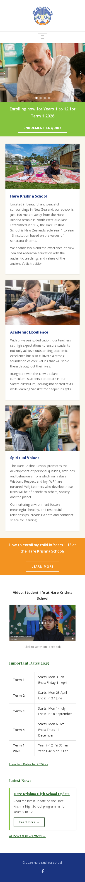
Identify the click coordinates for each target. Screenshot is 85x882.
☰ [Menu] (42, 37)
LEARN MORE (43, 566)
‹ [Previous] (4, 72)
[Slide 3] (45, 98)
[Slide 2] (40, 98)
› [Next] (81, 72)
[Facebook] (42, 871)
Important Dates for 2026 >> (28, 764)
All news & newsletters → (27, 836)
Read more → (29, 822)
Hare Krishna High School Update (42, 793)
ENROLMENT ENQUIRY (43, 128)
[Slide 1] (36, 98)
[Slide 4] (49, 98)
